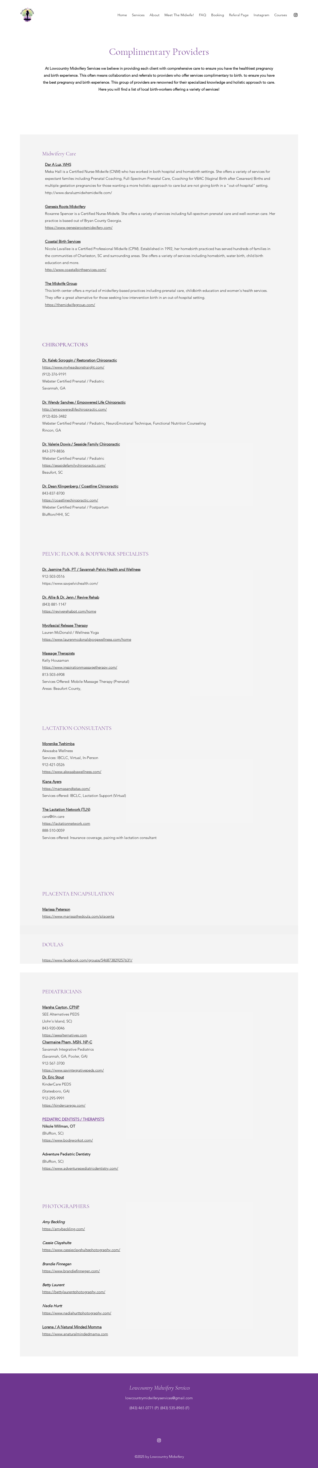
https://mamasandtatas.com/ (66, 788)
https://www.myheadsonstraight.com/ (73, 367)
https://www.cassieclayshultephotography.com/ (81, 1249)
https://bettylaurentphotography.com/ (73, 1291)
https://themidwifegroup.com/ (70, 304)
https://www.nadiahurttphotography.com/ (76, 1313)
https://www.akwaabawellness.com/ (71, 771)
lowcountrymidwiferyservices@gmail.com (159, 1398)
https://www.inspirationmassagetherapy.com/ (79, 667)
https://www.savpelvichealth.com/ (70, 583)
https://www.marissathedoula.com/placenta (78, 916)
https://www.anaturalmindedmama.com (75, 1334)
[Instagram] (295, 14)
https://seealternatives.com (64, 1035)
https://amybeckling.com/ (63, 1228)
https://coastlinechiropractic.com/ (70, 500)
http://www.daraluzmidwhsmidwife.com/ (78, 192)
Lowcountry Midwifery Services (159, 1388)
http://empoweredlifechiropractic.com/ (74, 409)
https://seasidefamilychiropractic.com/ (74, 465)
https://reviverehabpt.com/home (69, 611)
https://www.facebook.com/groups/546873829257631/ (87, 960)
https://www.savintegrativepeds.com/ (73, 1070)
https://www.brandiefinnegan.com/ (71, 1271)
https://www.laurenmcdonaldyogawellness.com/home (86, 639)
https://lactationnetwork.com (66, 823)
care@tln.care (53, 816)
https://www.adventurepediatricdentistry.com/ (80, 1168)
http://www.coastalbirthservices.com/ (75, 269)
